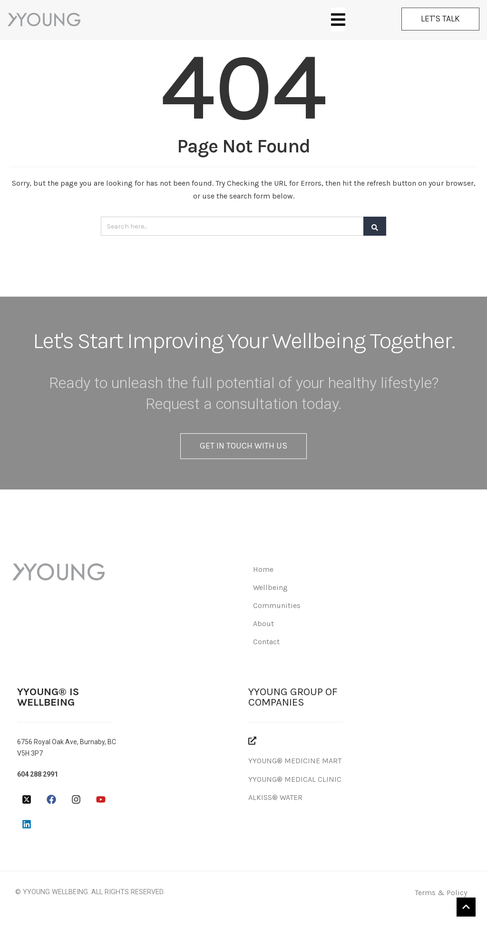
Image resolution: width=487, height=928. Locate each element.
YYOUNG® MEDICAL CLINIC (294, 779)
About (263, 623)
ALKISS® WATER (275, 797)
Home (263, 569)
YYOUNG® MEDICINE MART (294, 760)
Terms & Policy (441, 892)
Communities (277, 605)
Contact (266, 641)
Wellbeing (270, 587)
